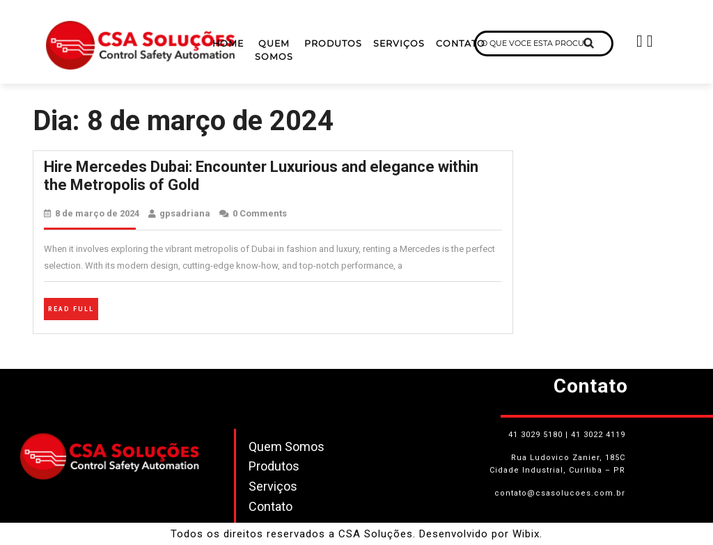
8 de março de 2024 (97, 213)
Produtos (333, 43)
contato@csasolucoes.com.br (559, 493)
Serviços (399, 43)
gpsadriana (184, 213)
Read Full (73, 307)
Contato (460, 43)
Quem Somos (274, 50)
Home (228, 43)
